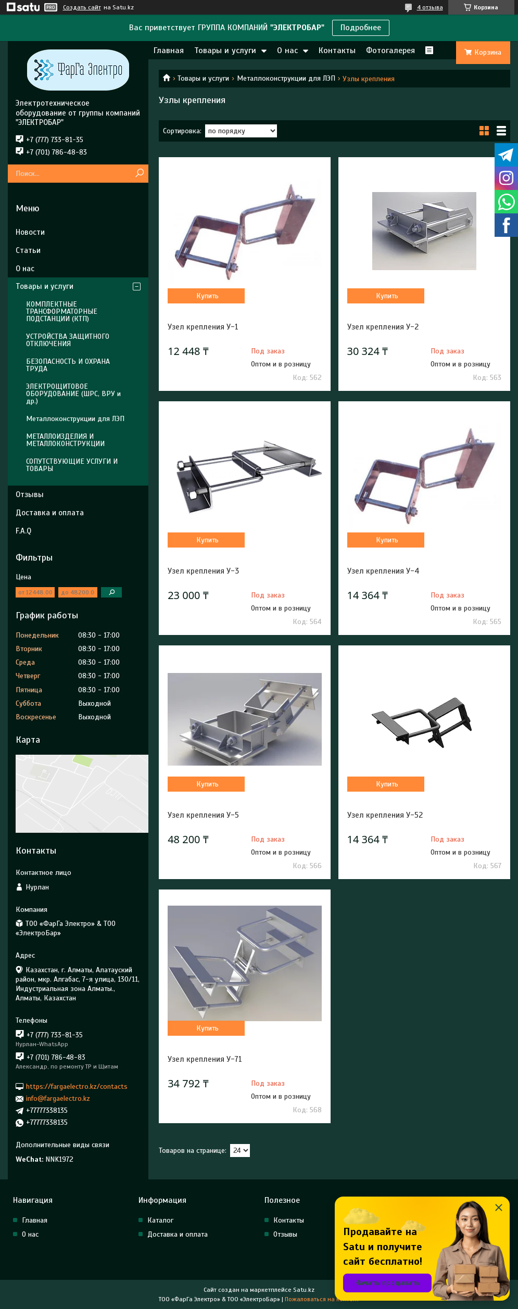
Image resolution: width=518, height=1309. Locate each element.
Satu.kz (303, 1289)
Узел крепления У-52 (385, 815)
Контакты (337, 50)
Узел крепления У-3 (203, 571)
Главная (169, 50)
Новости (30, 232)
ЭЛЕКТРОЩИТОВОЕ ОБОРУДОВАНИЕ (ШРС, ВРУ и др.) (73, 393)
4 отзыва (430, 7)
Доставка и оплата (50, 512)
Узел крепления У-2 (383, 327)
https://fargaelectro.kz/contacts (77, 1086)
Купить (207, 295)
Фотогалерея (390, 50)
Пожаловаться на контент (322, 1299)
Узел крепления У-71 (205, 1059)
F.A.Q (23, 531)
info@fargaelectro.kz (58, 1098)
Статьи (28, 250)
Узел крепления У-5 (203, 815)
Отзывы (30, 494)
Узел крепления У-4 (383, 571)
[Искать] (139, 173)
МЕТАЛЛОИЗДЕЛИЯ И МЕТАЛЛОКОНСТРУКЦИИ (65, 440)
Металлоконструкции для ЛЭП (286, 78)
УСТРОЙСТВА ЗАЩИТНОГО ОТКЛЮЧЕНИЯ (67, 340)
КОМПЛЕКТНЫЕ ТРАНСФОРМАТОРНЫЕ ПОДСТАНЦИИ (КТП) (61, 311)
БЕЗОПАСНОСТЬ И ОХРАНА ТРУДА (68, 365)
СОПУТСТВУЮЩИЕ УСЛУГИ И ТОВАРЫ (72, 465)
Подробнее (360, 27)
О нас (287, 50)
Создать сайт (82, 7)
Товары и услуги (225, 50)
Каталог (160, 1220)
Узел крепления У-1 (203, 327)
